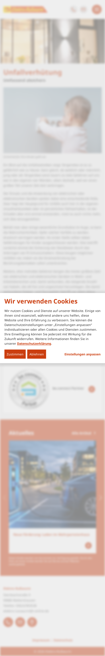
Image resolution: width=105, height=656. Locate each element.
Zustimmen (15, 354)
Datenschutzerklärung (34, 343)
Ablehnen (36, 354)
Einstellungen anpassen (82, 354)
